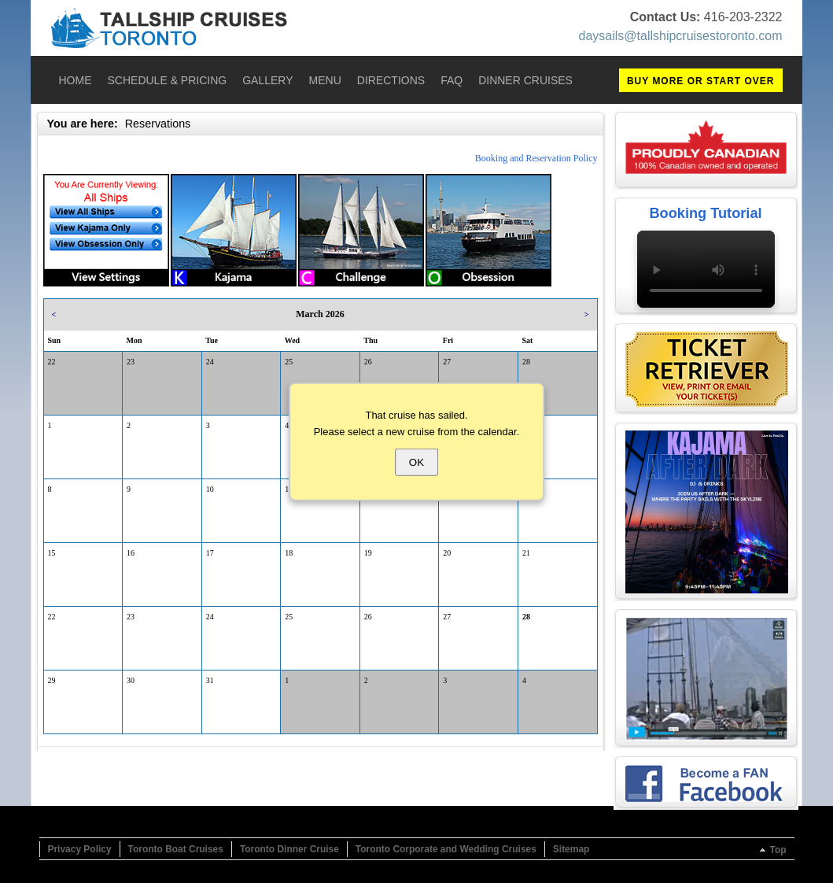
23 (131, 361)
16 (131, 553)
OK (416, 461)
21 (526, 553)
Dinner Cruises (525, 80)
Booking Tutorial (705, 213)
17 (210, 553)
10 (210, 489)
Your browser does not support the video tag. (706, 269)
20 (447, 553)
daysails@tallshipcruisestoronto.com (680, 35)
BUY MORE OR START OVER (701, 81)
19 (368, 553)
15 (52, 553)
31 (210, 680)
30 (131, 680)
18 (289, 553)
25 (289, 361)
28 (526, 361)
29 (52, 680)
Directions (391, 80)
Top (777, 849)
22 (52, 361)
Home (75, 80)
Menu (325, 80)
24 (210, 361)
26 (368, 361)
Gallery (267, 80)
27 (447, 361)
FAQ (451, 80)
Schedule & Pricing (167, 80)
